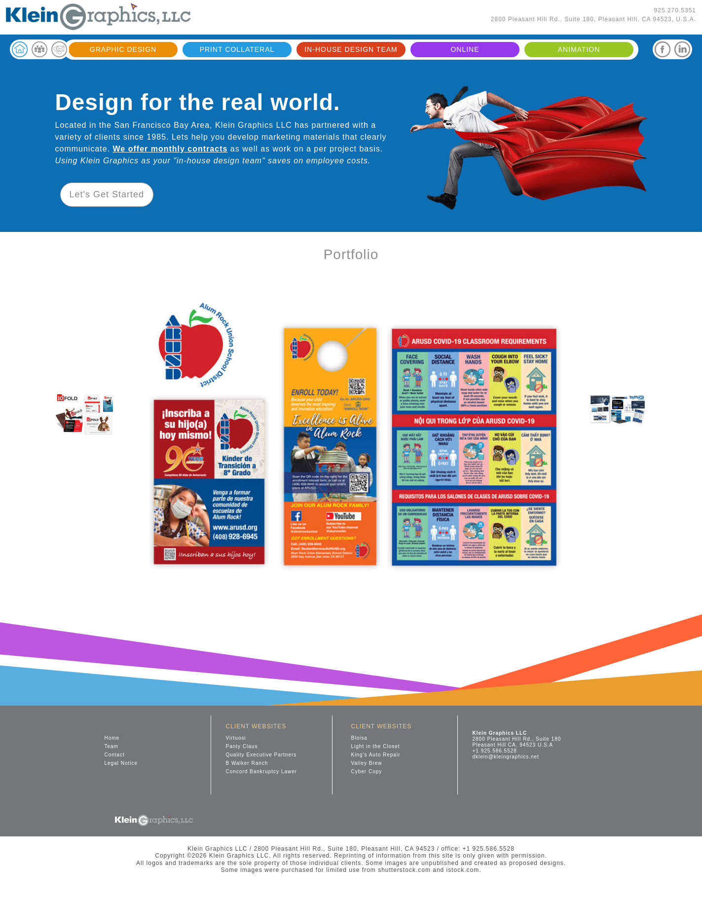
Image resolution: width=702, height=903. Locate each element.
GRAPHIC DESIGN (123, 49)
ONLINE (464, 49)
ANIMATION (579, 49)
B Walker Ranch (247, 763)
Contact (115, 754)
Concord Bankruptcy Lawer (261, 771)
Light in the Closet (375, 746)
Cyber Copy (366, 771)
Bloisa (359, 738)
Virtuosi (236, 738)
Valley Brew (366, 763)
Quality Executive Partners (261, 754)
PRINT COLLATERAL (237, 49)
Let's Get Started (107, 194)
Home (112, 738)
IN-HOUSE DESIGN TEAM (351, 49)
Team (111, 746)
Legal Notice (121, 763)
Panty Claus (242, 746)
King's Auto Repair (376, 754)
